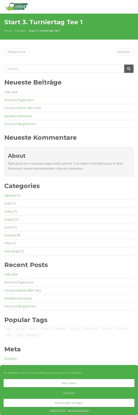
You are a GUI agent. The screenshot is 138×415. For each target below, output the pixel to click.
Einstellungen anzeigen (69, 403)
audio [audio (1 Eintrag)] (8, 328)
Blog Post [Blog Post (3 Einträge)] (20, 328)
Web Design (12, 251)
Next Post (124, 52)
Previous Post (16, 52)
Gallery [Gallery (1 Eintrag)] (32, 328)
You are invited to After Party (22, 108)
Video (8, 243)
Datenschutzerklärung (78, 410)
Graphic (9, 219)
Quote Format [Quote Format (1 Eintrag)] (91, 328)
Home (8, 30)
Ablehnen (69, 393)
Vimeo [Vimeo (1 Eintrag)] (19, 335)
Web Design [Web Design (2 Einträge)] (33, 335)
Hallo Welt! (11, 92)
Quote (8, 227)
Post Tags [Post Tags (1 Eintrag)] (74, 328)
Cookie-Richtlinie (57, 410)
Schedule (20, 30)
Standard (10, 235)
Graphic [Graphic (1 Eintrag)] (45, 328)
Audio (8, 203)
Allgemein (10, 195)
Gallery (8, 211)
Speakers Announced (18, 116)
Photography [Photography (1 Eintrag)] (60, 328)
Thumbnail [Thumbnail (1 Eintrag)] (121, 328)
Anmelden (10, 359)
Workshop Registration (18, 100)
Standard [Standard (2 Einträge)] (106, 328)
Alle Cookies (69, 383)
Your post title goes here (20, 124)
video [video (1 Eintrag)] (8, 335)
